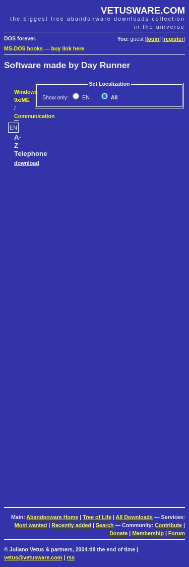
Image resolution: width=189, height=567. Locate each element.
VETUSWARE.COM (143, 10)
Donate (118, 533)
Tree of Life (97, 517)
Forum (176, 533)
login (153, 39)
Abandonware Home (52, 517)
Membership (148, 533)
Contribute (168, 525)
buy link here (68, 48)
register (173, 39)
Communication (34, 116)
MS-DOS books (23, 48)
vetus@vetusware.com (33, 557)
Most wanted (31, 525)
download (26, 163)
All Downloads (134, 517)
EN (85, 97)
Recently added (71, 525)
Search (105, 525)
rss (71, 557)
